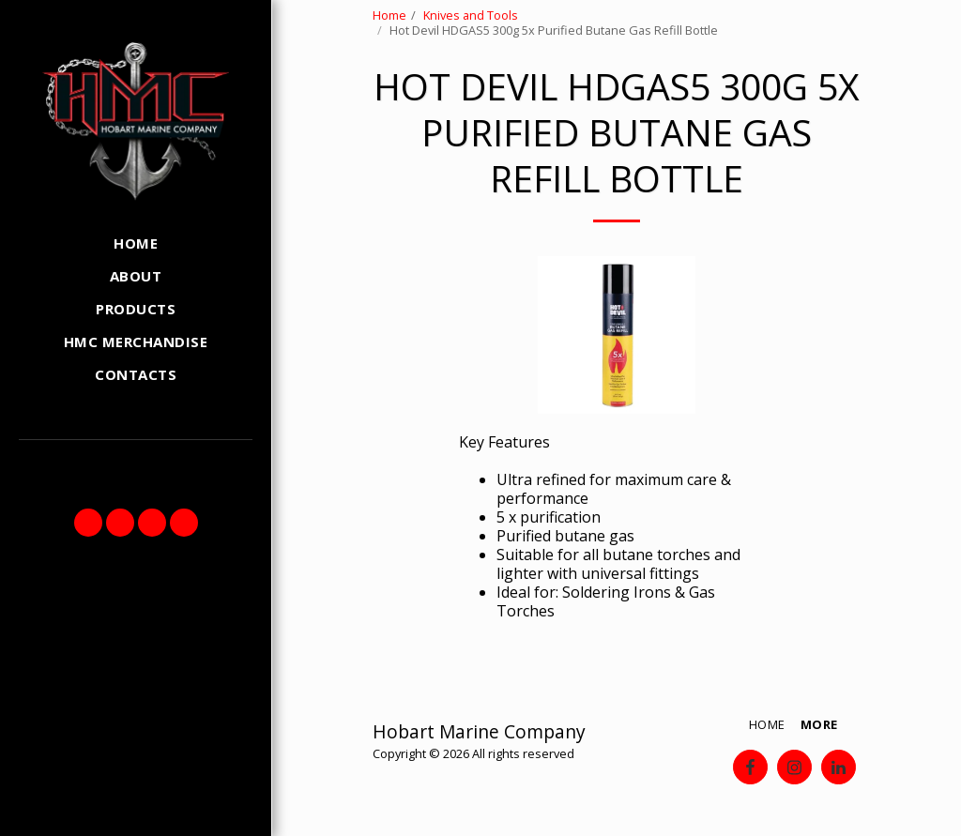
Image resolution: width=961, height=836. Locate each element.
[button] (88, 523)
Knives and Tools (470, 15)
